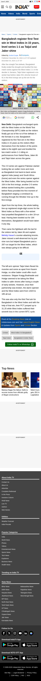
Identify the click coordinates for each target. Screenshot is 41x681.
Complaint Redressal (9, 491)
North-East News (7, 602)
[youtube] (20, 633)
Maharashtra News (27, 586)
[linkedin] (26, 633)
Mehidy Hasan (8, 235)
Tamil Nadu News (8, 605)
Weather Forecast (8, 521)
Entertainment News (8, 549)
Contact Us (5, 482)
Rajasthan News (26, 589)
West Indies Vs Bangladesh (21, 333)
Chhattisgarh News (8, 611)
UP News (5, 608)
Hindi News (5, 501)
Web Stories (6, 510)
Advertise (5, 488)
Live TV (4, 504)
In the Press (6, 494)
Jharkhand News (7, 596)
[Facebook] (4, 633)
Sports (32, 14)
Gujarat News (6, 614)
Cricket (15, 34)
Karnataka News (7, 620)
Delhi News (5, 589)
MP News (5, 599)
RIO (22, 675)
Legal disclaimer (18, 673)
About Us (5, 485)
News (3, 34)
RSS (28, 675)
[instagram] (15, 633)
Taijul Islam (7, 338)
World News (6, 540)
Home (3, 14)
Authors (4, 507)
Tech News (5, 555)
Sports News (6, 552)
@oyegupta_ (25, 55)
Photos (4, 543)
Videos (11, 14)
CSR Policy (15, 675)
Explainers (5, 558)
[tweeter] (9, 633)
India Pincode (6, 524)
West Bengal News (27, 596)
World (24, 14)
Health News (6, 565)
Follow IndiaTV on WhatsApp (20, 344)
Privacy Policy (32, 673)
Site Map (7, 673)
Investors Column (8, 497)
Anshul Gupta (13, 55)
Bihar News (6, 586)
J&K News (5, 617)
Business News (7, 561)
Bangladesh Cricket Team (23, 338)
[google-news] (31, 633)
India (18, 14)
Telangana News (26, 593)
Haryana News (7, 593)
